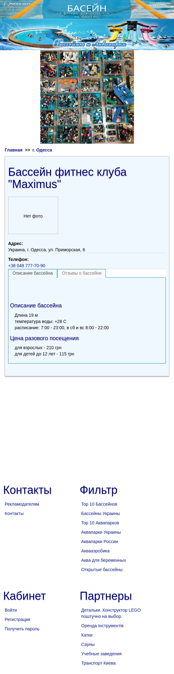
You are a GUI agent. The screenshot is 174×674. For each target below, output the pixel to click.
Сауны (88, 644)
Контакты (14, 513)
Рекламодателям (22, 504)
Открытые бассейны (101, 569)
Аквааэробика (95, 550)
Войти (11, 610)
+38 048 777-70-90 (26, 265)
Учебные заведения (101, 653)
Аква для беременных (103, 560)
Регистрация (17, 619)
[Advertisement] (87, 288)
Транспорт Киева (98, 663)
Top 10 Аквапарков (100, 522)
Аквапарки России (99, 541)
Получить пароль (22, 628)
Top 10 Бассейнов (99, 504)
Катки (86, 635)
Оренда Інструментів (102, 625)
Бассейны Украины (100, 513)
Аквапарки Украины (101, 532)
